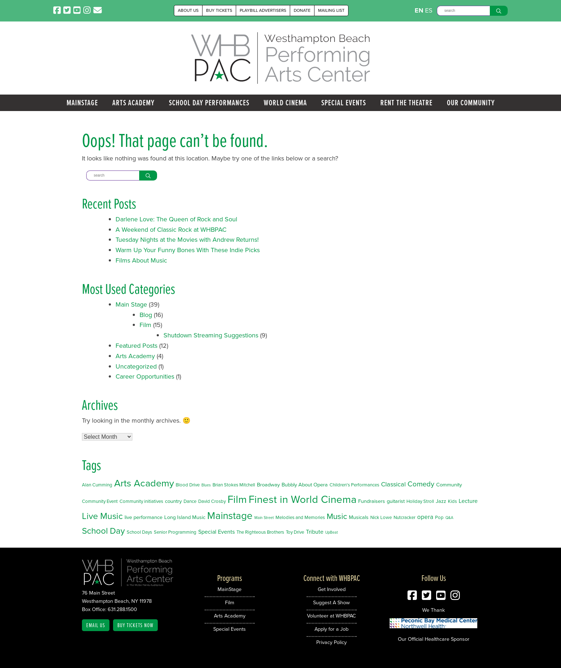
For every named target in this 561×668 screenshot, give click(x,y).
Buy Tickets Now (135, 625)
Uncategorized (136, 366)
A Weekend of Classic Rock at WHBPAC (171, 229)
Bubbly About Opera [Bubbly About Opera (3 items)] (305, 485)
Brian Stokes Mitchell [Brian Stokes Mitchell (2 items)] (234, 484)
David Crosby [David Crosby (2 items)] (212, 501)
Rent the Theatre (406, 103)
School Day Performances (209, 103)
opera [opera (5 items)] (425, 517)
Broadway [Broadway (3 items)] (268, 485)
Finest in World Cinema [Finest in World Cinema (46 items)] (302, 499)
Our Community (471, 103)
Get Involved (332, 589)
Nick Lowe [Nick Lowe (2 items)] (381, 517)
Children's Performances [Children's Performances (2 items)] (354, 484)
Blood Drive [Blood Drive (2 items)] (188, 484)
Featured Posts (136, 345)
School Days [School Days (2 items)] (139, 532)
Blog (146, 314)
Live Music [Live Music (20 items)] (102, 516)
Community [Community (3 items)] (449, 485)
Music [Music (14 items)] (337, 516)
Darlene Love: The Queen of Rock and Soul (176, 219)
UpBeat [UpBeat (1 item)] (331, 532)
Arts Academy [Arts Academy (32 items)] (144, 483)
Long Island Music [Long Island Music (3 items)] (184, 517)
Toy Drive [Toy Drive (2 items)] (295, 532)
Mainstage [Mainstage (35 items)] (230, 515)
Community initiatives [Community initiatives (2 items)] (141, 501)
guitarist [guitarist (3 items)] (396, 501)
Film (145, 325)
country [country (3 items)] (173, 501)
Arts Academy (133, 103)
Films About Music (141, 260)
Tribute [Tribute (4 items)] (314, 532)
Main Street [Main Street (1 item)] (264, 517)
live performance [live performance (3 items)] (143, 517)
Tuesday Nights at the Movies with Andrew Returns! (187, 239)
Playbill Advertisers (263, 10)
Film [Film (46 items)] (237, 499)
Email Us (95, 625)
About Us (188, 10)
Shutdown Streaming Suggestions (211, 335)
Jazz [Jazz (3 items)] (441, 501)
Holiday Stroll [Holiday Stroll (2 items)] (420, 501)
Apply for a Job (331, 629)
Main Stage (131, 304)
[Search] (463, 11)
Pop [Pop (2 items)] (439, 517)
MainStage (82, 103)
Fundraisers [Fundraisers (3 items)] (371, 501)
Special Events (343, 103)
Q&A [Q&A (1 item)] (449, 517)
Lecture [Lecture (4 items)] (468, 501)
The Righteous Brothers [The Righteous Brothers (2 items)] (260, 532)
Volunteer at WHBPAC (331, 616)
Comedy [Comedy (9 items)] (421, 484)
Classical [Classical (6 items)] (393, 484)
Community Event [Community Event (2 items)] (100, 501)
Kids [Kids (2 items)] (452, 501)
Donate (302, 10)
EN (419, 10)
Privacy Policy (331, 642)
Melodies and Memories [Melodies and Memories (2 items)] (300, 517)
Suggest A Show (331, 602)
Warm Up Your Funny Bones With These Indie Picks (188, 250)
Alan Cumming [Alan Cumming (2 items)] (97, 484)
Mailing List (331, 10)
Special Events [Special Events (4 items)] (216, 532)
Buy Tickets (219, 10)
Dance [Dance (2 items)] (190, 501)
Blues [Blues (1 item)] (206, 485)
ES (429, 10)
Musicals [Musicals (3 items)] (359, 517)
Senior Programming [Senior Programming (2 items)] (175, 532)
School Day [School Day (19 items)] (103, 530)
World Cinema (285, 103)
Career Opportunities (145, 376)
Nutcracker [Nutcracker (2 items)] (404, 517)
